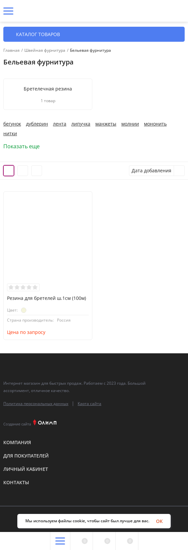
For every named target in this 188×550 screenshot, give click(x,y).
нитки (10, 133)
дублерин (37, 124)
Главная (11, 50)
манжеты (105, 124)
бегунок (12, 124)
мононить (155, 124)
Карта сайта (89, 403)
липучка (80, 124)
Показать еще (24, 146)
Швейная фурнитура (44, 50)
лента (59, 124)
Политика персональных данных (35, 403)
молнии (130, 124)
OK (159, 521)
